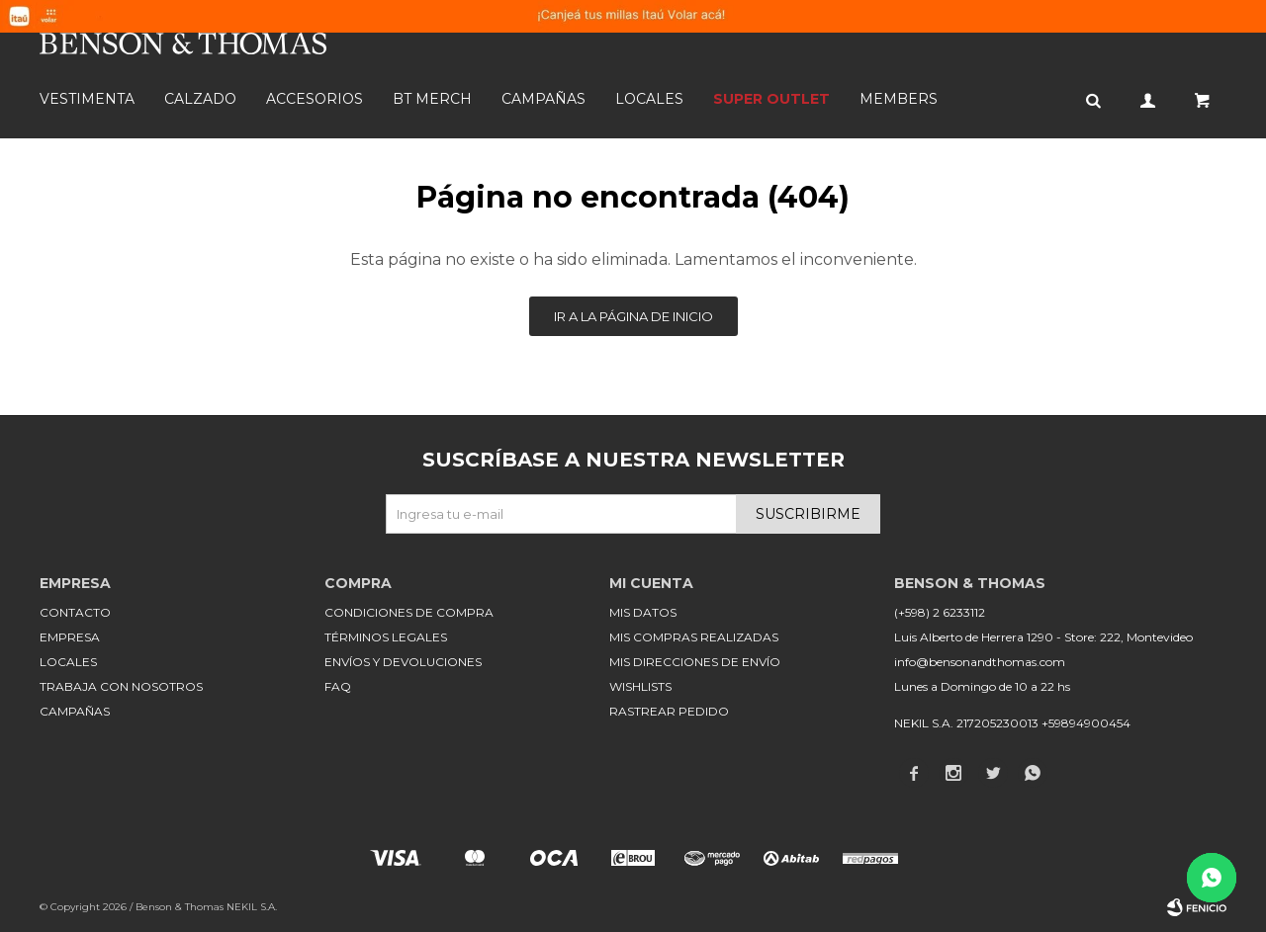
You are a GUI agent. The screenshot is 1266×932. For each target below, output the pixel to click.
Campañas (543, 99)
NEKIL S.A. (251, 906)
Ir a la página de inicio (633, 316)
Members (898, 99)
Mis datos (643, 612)
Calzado (200, 99)
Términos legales (385, 637)
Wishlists (640, 686)
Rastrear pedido (669, 711)
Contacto (75, 612)
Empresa (70, 637)
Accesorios (314, 99)
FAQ (337, 686)
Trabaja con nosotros (121, 686)
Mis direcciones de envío (694, 661)
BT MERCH (432, 99)
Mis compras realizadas (693, 637)
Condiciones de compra (409, 612)
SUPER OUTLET (771, 99)
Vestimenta (87, 99)
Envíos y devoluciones (403, 661)
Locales (649, 99)
